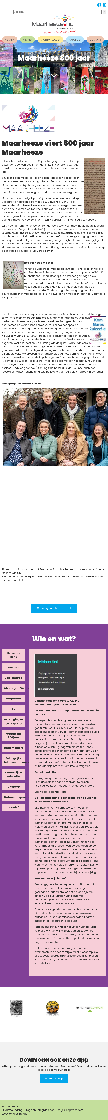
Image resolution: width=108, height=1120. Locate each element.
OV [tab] (13, 709)
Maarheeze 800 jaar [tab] (13, 735)
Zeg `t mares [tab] (13, 677)
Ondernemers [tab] (13, 748)
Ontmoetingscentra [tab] (14, 797)
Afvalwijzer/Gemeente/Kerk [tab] (14, 688)
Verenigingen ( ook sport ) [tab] (13, 721)
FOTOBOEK (75, 39)
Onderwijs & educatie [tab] (13, 774)
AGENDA (9, 39)
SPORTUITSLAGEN (50, 39)
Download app (54, 1078)
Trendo (23, 1113)
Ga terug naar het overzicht (54, 608)
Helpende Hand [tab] (13, 655)
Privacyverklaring (12, 1110)
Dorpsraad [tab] (13, 698)
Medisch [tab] (13, 667)
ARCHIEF (27, 39)
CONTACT (95, 39)
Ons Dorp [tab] (13, 786)
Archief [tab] (13, 807)
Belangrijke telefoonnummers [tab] (14, 760)
